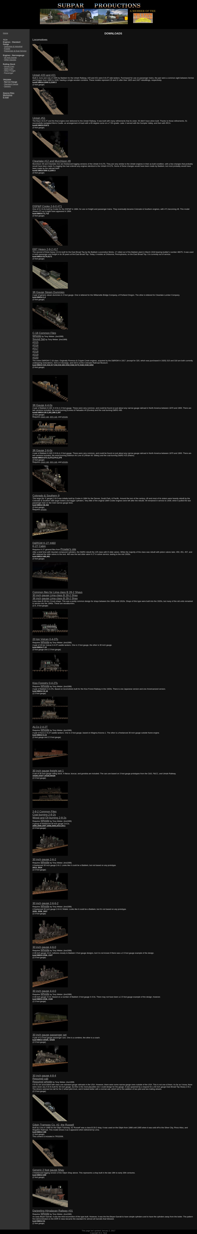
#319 (35, 354)
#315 (35, 342)
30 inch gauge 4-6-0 (44, 947)
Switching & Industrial (13, 46)
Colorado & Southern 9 (46, 495)
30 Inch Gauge (10, 57)
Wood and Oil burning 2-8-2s (49, 817)
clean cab (45, 417)
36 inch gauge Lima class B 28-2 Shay (55, 598)
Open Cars (8, 68)
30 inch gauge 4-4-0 (44, 991)
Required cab (40, 1078)
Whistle (37, 336)
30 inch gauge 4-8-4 (44, 1075)
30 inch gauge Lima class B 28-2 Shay (55, 595)
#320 (35, 357)
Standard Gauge (11, 84)
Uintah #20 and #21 (44, 75)
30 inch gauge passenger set (50, 1034)
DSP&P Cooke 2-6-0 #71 (47, 206)
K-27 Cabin (39, 546)
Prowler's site (68, 549)
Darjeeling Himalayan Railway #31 (53, 1210)
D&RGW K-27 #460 (44, 543)
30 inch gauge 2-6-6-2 (45, 903)
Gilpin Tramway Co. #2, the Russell (53, 1124)
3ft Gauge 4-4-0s (42, 405)
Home (5, 33)
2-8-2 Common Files (44, 811)
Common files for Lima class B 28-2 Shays (57, 592)
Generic (7, 86)
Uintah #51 (39, 118)
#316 (35, 345)
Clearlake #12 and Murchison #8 (52, 161)
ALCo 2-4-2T (40, 726)
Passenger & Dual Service (15, 51)
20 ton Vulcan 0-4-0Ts (45, 639)
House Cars (9, 66)
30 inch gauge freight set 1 (48, 770)
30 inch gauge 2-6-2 (44, 859)
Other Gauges (10, 60)
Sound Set (39, 339)
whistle (65, 417)
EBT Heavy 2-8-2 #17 (45, 249)
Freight (7, 49)
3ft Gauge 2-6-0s (42, 450)
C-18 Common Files (44, 333)
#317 (35, 348)
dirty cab (53, 417)
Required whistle (42, 1081)
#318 (35, 351)
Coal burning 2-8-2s (44, 814)
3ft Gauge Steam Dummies (48, 292)
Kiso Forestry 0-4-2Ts (45, 683)
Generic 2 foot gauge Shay (48, 1170)
